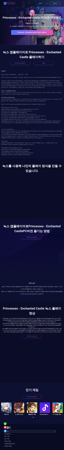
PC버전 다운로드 (20, 63)
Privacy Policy (8, 446)
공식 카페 (7, 436)
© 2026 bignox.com (9, 443)
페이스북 (6, 438)
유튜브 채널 (7, 441)
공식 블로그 (7, 434)
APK (43, 63)
